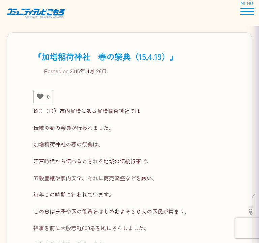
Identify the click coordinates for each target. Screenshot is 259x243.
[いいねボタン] (40, 96)
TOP (251, 210)
